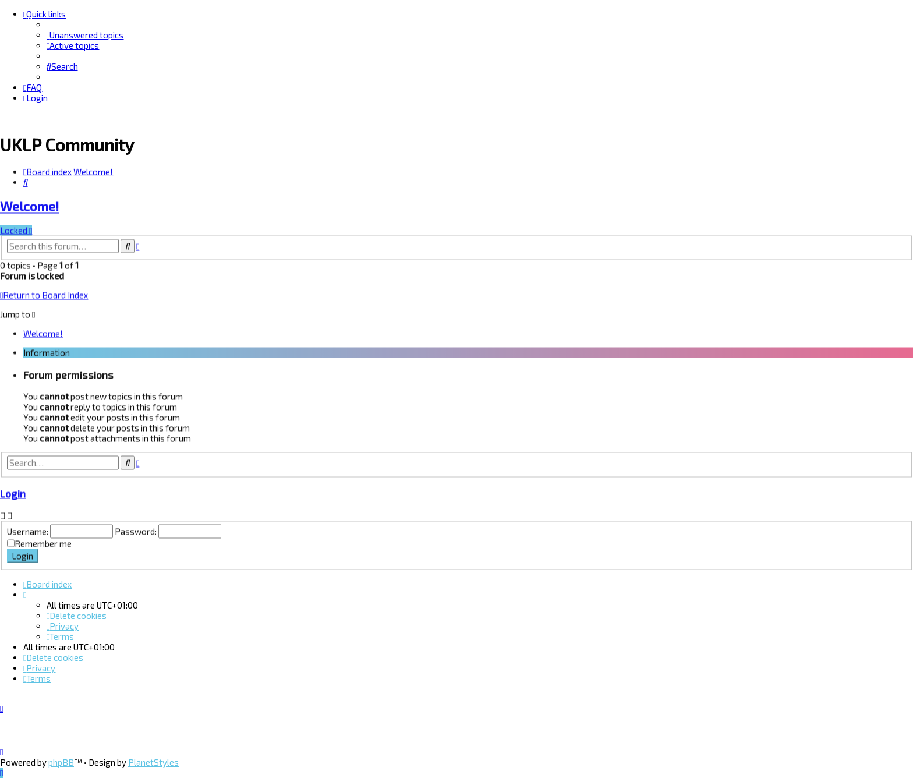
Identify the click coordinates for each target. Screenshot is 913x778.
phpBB (61, 762)
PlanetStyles (153, 762)
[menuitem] (85, 35)
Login (13, 492)
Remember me (43, 542)
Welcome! (29, 205)
